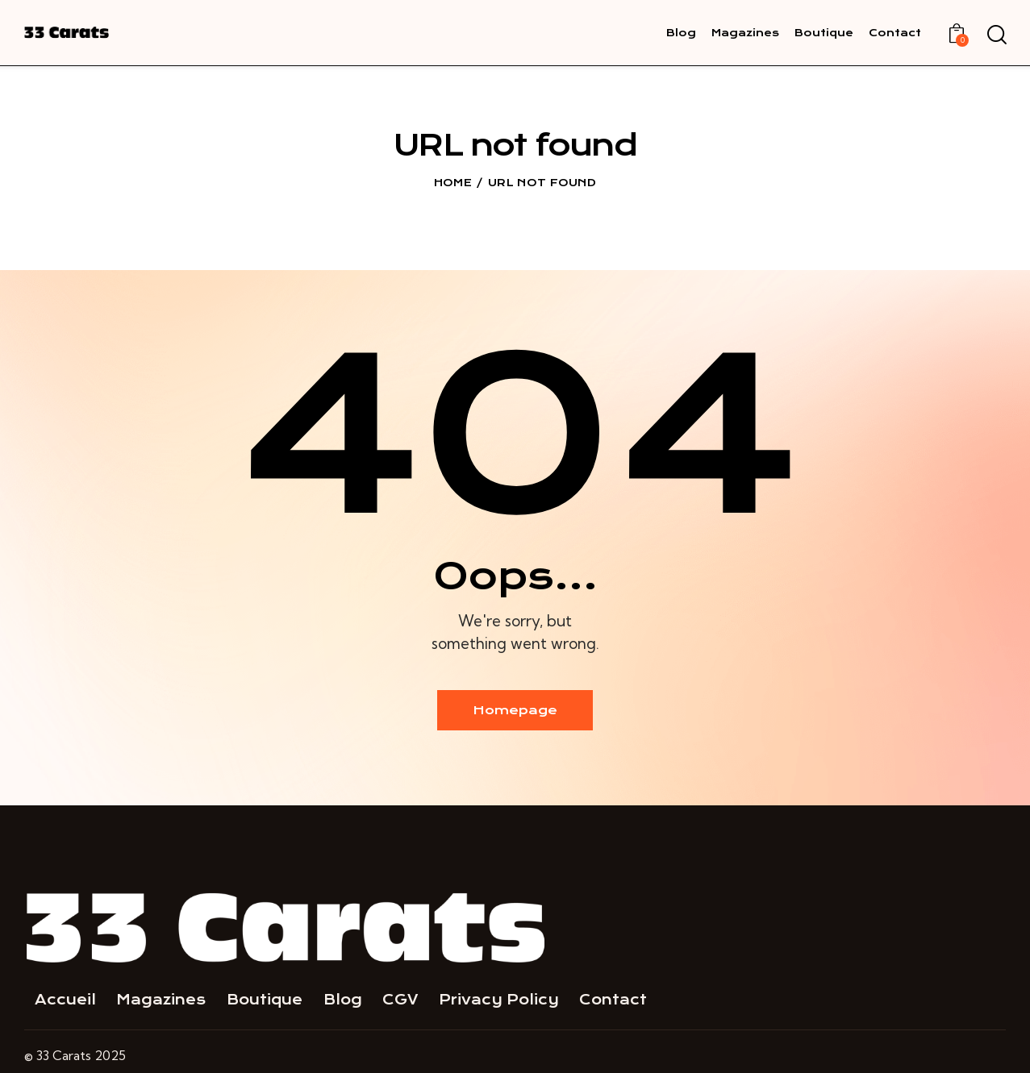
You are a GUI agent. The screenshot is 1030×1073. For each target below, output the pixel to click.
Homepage (515, 710)
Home (453, 183)
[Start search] (996, 35)
